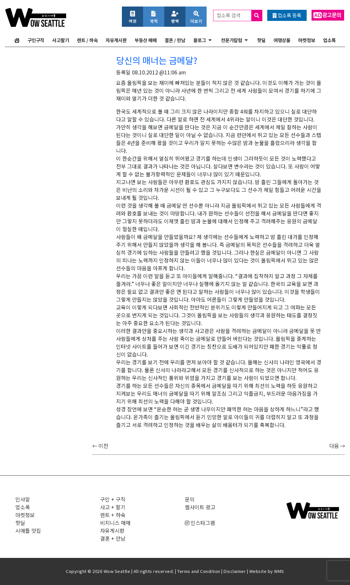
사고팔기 (60, 40)
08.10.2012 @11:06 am (159, 72)
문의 (190, 499)
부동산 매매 (146, 40)
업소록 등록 (286, 15)
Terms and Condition (198, 571)
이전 (100, 446)
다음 (337, 446)
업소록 (329, 40)
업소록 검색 (239, 15)
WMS (279, 571)
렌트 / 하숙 (87, 40)
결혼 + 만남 (112, 538)
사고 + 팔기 (112, 507)
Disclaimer (235, 571)
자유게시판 (116, 40)
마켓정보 (306, 40)
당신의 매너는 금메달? (156, 60)
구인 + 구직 (112, 499)
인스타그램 (200, 523)
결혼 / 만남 (175, 40)
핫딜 (261, 40)
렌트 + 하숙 (112, 515)
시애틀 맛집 (28, 530)
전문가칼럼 (231, 40)
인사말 (22, 499)
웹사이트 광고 (200, 507)
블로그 (199, 40)
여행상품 (281, 40)
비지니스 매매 (115, 523)
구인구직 (35, 40)
